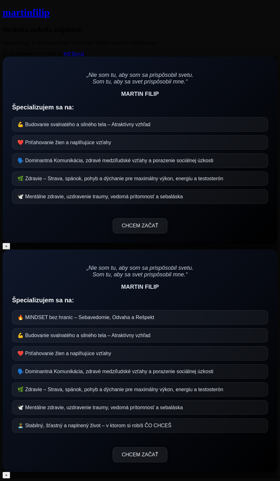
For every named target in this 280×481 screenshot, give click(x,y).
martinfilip (26, 12)
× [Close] (6, 246)
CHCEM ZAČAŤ (140, 225)
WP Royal (73, 53)
